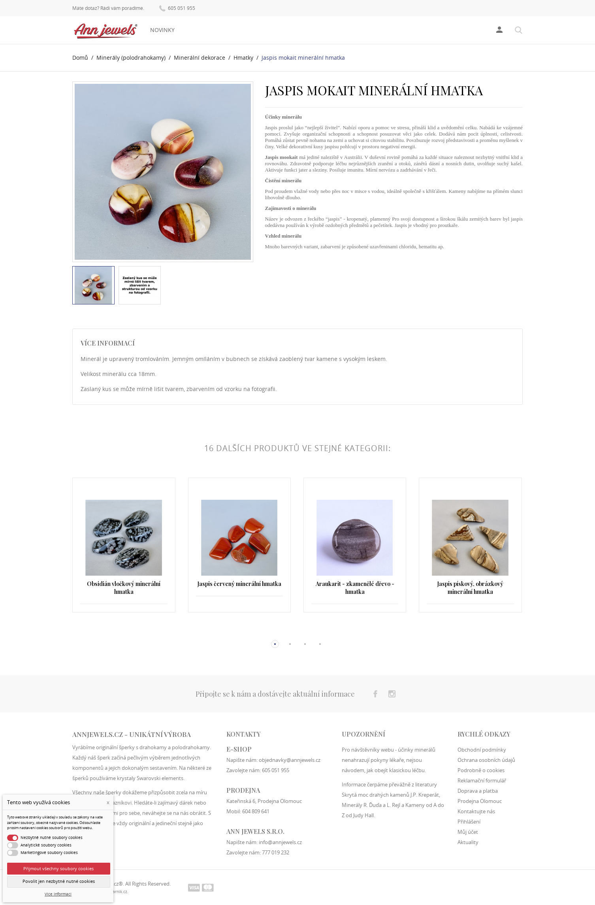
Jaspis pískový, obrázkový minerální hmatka (470, 587)
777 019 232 (275, 852)
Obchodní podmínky (482, 749)
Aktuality (468, 842)
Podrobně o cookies (481, 770)
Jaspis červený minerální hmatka (239, 584)
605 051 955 (177, 7)
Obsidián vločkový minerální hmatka (123, 587)
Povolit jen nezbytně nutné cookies (59, 881)
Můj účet (468, 831)
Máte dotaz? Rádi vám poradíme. (108, 8)
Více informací (58, 894)
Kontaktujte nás (476, 811)
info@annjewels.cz (280, 842)
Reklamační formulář (482, 780)
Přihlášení (469, 821)
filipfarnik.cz (115, 891)
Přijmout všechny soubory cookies (58, 868)
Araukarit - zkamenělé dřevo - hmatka (355, 587)
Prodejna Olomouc (480, 801)
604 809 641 (255, 811)
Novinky (162, 30)
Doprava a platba (478, 790)
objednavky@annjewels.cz (289, 759)
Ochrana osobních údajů (486, 759)
